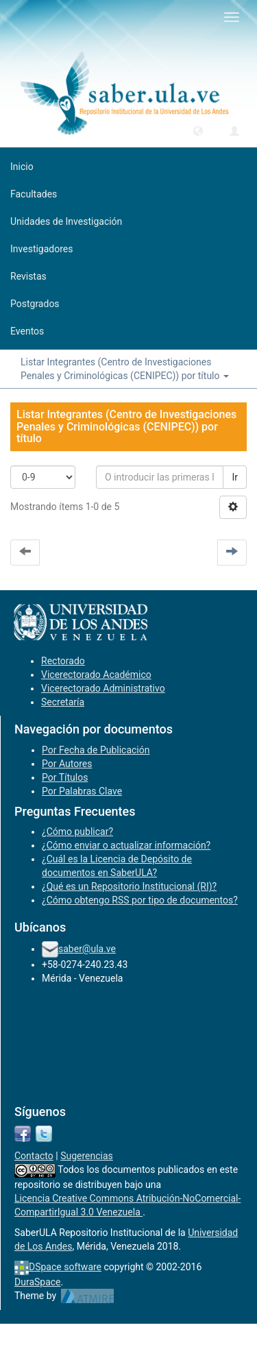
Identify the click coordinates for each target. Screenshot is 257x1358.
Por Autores (67, 763)
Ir (235, 477)
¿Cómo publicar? (77, 831)
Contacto (33, 1155)
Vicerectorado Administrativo (103, 688)
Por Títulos (65, 777)
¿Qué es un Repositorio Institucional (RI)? (129, 886)
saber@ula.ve (87, 948)
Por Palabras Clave (82, 791)
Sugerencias (86, 1155)
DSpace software (65, 1266)
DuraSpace (37, 1281)
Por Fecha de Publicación (96, 749)
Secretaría (62, 701)
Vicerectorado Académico (96, 674)
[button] (198, 130)
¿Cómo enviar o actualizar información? (126, 845)
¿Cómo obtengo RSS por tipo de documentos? (140, 900)
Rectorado (63, 660)
